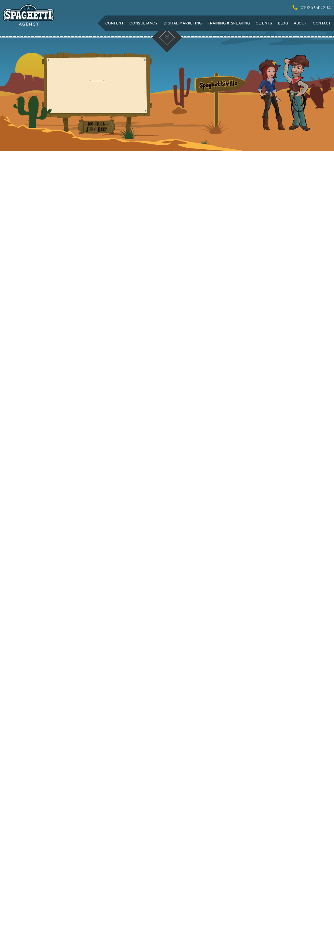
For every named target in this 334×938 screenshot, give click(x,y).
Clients (264, 23)
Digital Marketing (183, 23)
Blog (283, 23)
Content (114, 23)
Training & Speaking (229, 23)
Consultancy (143, 23)
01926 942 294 (312, 7)
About (300, 23)
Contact (322, 23)
